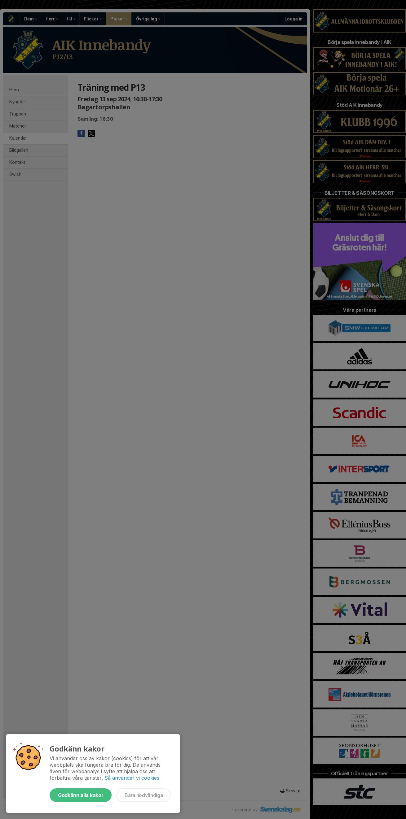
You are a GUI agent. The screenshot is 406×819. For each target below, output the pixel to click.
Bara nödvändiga (144, 795)
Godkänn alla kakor (80, 795)
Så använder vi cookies (131, 778)
